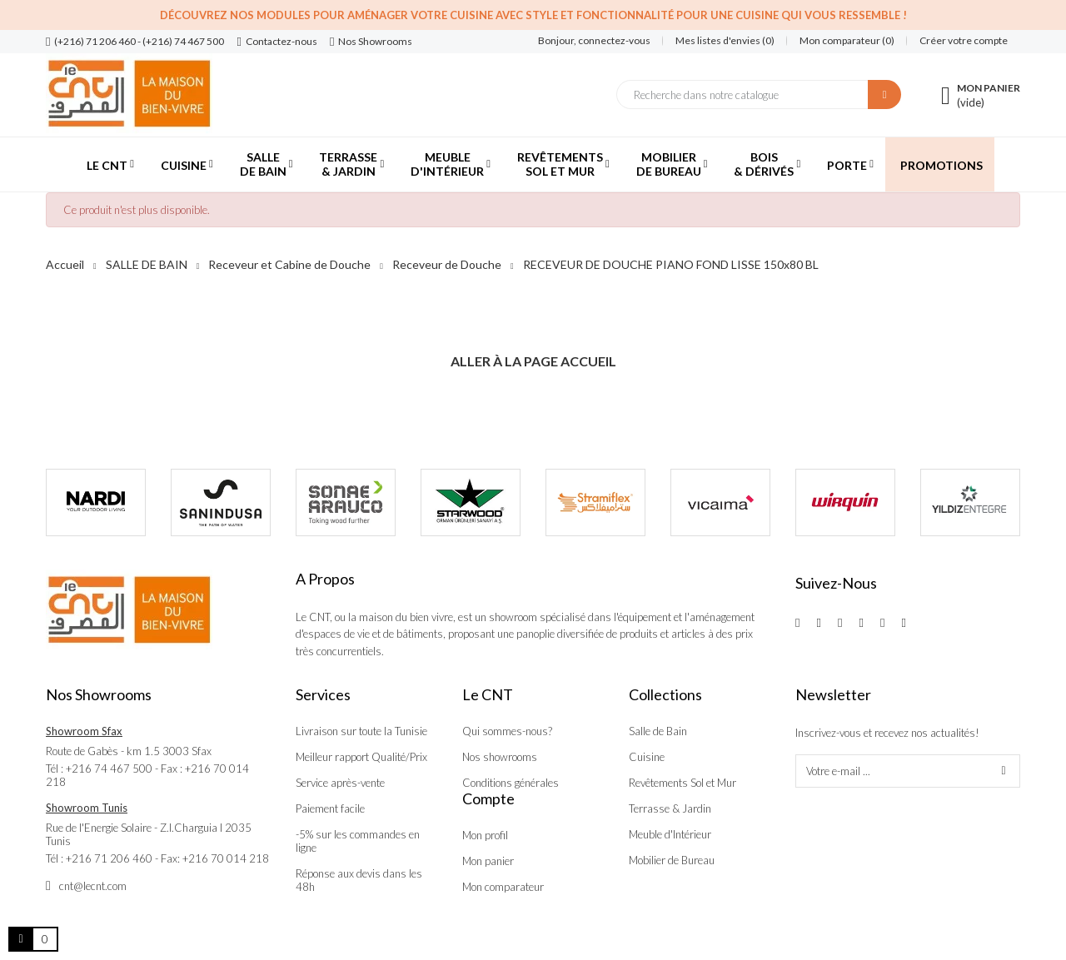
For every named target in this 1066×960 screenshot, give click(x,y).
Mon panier (488, 861)
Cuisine (647, 757)
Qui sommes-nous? (507, 731)
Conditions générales (510, 782)
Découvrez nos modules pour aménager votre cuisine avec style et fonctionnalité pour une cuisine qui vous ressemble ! (533, 15)
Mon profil (485, 835)
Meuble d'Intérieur (670, 834)
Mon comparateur (503, 886)
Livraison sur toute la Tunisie (361, 731)
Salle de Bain (658, 731)
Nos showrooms (499, 757)
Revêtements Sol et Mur (682, 782)
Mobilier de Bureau (672, 860)
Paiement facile (330, 808)
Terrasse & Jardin (670, 808)
